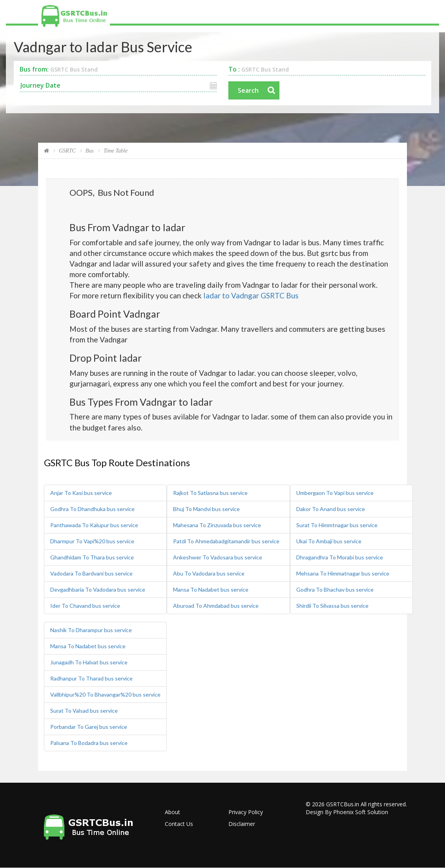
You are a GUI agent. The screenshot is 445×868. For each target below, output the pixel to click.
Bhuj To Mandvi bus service (206, 509)
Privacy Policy (245, 812)
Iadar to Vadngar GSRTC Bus (251, 295)
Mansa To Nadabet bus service (210, 589)
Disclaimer (241, 824)
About (172, 812)
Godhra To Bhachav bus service (335, 589)
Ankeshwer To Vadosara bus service (217, 557)
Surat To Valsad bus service (84, 710)
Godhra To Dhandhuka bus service (92, 509)
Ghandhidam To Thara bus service (92, 557)
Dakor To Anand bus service (330, 509)
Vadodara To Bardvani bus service (91, 573)
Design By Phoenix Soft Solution (347, 812)
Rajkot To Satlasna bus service (210, 492)
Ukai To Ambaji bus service (328, 541)
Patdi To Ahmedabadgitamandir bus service (226, 541)
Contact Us (179, 824)
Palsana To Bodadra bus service (89, 742)
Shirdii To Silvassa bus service (332, 605)
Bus (90, 151)
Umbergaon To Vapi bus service (335, 492)
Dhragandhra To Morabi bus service (339, 557)
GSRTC (67, 151)
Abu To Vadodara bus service (208, 573)
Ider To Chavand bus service (85, 605)
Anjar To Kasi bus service (81, 492)
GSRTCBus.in (342, 804)
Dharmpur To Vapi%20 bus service (92, 541)
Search (248, 90)
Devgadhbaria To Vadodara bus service (97, 589)
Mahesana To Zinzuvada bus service (217, 525)
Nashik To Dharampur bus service (91, 630)
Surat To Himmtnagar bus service (337, 525)
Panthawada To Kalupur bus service (94, 525)
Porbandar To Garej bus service (88, 726)
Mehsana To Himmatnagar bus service (342, 573)
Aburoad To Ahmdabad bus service (216, 605)
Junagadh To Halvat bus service (89, 662)
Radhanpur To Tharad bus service (91, 678)
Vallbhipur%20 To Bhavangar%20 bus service (105, 694)
